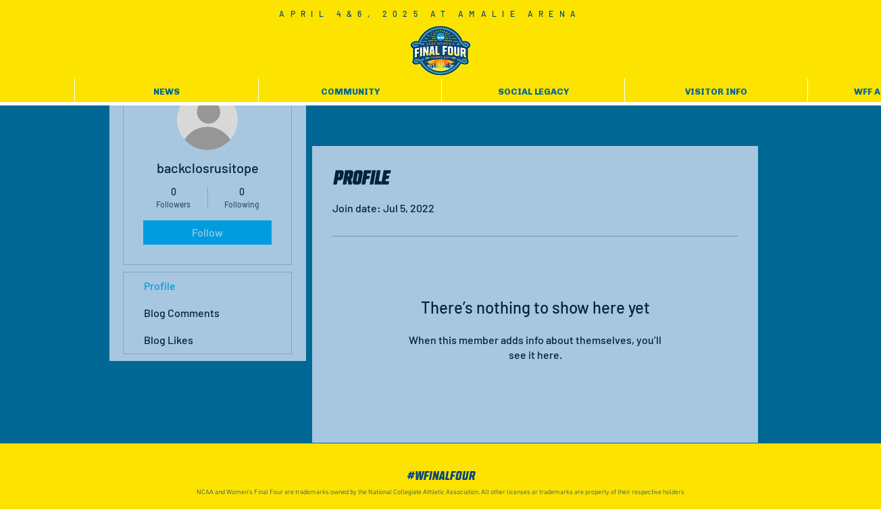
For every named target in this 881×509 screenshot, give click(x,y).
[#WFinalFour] (441, 476)
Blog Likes (168, 339)
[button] (166, 91)
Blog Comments (182, 312)
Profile (160, 285)
